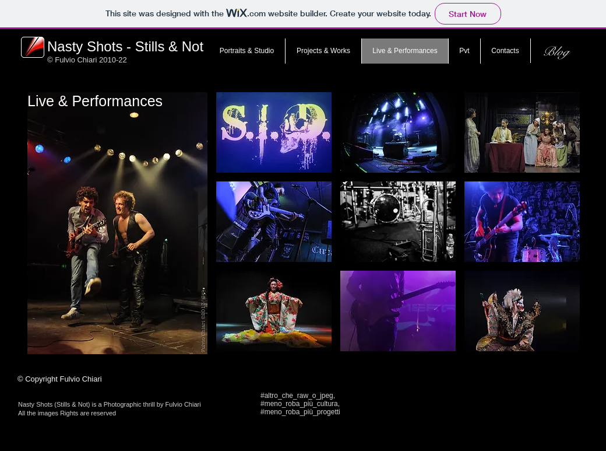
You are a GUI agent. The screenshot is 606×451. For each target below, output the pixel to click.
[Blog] (555, 51)
